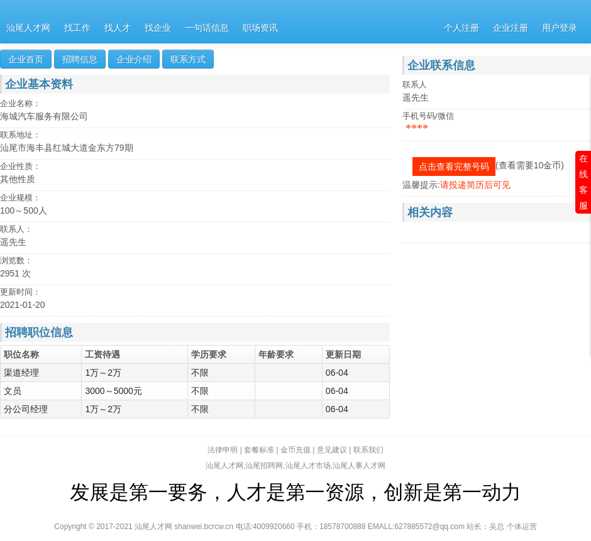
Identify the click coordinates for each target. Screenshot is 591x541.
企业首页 (25, 59)
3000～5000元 (114, 391)
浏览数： (16, 260)
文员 (12, 391)
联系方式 (188, 59)
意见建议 (332, 449)
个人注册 (461, 28)
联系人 (414, 84)
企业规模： (20, 197)
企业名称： (20, 103)
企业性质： (20, 166)
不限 (201, 373)
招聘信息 (79, 59)
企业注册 (510, 28)
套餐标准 (259, 449)
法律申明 (222, 449)
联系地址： (20, 134)
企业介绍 (134, 59)
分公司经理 (26, 409)
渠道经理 (21, 373)
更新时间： (20, 292)
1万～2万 (104, 373)
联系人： (16, 229)
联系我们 (368, 449)
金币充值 (295, 449)
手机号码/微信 (428, 116)
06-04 (337, 373)
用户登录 (559, 28)
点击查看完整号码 (454, 166)
